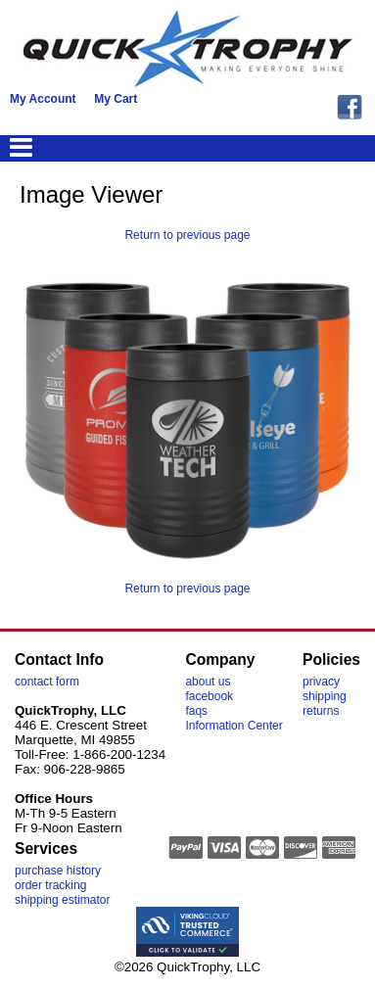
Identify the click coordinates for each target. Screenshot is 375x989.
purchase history (58, 870)
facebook (209, 696)
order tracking (50, 885)
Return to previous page (187, 235)
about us (207, 681)
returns (321, 711)
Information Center (233, 725)
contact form (47, 681)
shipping (325, 696)
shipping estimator (62, 900)
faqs (196, 711)
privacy (321, 681)
